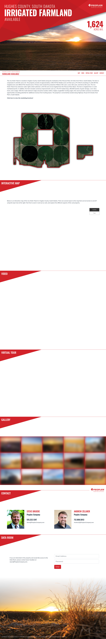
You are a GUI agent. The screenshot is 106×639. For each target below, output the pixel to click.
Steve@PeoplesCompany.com (35, 522)
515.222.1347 (32, 519)
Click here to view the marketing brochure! (20, 98)
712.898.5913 (79, 519)
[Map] (53, 236)
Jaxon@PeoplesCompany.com (18, 562)
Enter (58, 567)
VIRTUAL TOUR (89, 73)
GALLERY (96, 73)
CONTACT (102, 73)
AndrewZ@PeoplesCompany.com (84, 522)
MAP (79, 73)
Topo (94, 213)
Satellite (94, 209)
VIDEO (82, 73)
